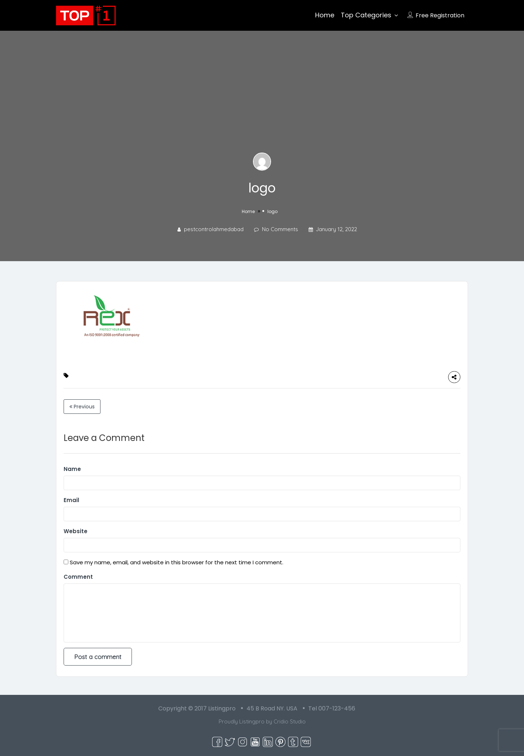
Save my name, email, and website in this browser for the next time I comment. (176, 562)
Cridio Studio (290, 721)
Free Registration (440, 15)
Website (75, 531)
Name (72, 469)
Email (71, 500)
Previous (82, 406)
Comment (78, 577)
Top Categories (366, 15)
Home (324, 15)
